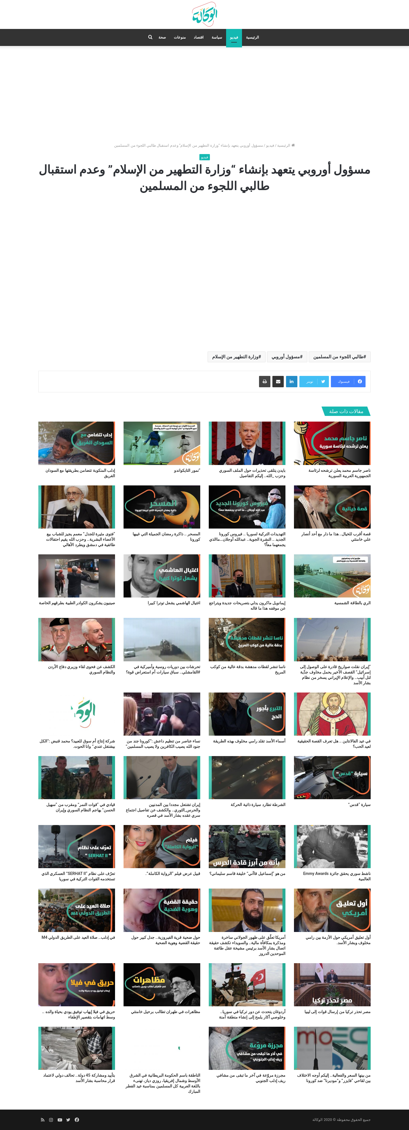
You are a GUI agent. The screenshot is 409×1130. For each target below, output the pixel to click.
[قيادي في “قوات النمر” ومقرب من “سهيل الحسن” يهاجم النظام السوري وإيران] (76, 777)
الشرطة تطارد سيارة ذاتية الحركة (258, 804)
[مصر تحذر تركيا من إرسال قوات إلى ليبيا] (332, 984)
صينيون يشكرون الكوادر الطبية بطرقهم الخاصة (77, 603)
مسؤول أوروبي (286, 356)
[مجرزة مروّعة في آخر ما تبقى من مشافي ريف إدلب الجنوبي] (247, 1048)
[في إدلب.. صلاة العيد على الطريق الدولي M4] (76, 910)
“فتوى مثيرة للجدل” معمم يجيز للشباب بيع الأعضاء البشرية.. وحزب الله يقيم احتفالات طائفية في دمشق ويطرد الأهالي (80, 539)
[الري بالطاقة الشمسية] (332, 575)
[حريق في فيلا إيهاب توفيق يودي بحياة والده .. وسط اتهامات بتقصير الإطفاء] (76, 984)
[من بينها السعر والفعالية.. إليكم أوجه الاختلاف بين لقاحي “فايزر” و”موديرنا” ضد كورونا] (332, 1048)
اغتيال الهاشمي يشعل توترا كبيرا (174, 603)
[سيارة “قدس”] (332, 777)
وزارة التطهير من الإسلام (235, 356)
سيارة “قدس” (359, 804)
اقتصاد (199, 37)
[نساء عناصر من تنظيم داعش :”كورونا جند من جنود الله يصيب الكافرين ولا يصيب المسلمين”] (162, 714)
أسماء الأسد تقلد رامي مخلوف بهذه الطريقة (249, 741)
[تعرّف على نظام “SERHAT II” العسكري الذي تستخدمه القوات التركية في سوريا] (76, 846)
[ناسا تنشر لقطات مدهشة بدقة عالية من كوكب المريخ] (247, 639)
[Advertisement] (204, 94)
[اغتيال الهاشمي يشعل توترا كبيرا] (162, 575)
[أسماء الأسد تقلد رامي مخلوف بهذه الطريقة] (247, 714)
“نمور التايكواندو (187, 470)
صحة (162, 37)
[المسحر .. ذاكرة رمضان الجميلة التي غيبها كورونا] (162, 507)
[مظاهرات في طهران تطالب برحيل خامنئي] (162, 984)
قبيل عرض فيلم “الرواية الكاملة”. (172, 873)
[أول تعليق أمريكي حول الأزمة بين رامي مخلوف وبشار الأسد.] (332, 910)
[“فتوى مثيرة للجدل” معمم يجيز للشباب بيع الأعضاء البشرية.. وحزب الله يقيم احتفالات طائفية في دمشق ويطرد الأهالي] (76, 507)
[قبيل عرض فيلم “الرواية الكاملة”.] (162, 846)
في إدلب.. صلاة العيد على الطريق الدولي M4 (78, 937)
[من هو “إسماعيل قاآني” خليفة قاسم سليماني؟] (247, 846)
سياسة (217, 37)
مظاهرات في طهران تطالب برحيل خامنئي (165, 1011)
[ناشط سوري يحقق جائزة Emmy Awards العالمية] (332, 846)
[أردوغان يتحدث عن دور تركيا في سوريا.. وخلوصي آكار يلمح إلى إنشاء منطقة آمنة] (247, 984)
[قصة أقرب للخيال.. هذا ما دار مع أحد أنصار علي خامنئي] (332, 507)
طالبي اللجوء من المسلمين (338, 356)
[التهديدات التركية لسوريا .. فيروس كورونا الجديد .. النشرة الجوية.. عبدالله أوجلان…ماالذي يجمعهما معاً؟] (247, 507)
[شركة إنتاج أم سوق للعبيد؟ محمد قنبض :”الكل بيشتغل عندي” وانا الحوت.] (76, 714)
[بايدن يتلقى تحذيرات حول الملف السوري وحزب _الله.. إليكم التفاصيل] (247, 443)
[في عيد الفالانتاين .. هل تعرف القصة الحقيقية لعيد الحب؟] (332, 714)
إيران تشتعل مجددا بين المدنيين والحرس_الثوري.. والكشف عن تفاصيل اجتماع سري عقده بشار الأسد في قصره (163, 810)
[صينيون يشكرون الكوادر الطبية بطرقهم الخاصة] (76, 575)
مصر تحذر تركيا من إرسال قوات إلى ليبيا (337, 1011)
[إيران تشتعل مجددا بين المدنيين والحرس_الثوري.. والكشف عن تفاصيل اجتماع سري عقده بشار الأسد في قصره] (162, 777)
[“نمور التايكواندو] (162, 443)
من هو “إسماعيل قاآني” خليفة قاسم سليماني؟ (247, 873)
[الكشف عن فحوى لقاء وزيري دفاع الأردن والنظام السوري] (76, 639)
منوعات (180, 37)
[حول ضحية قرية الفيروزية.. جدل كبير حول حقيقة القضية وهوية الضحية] (162, 910)
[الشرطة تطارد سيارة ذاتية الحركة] (247, 777)
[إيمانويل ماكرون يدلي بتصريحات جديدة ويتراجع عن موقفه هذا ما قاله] (247, 575)
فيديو (234, 37)
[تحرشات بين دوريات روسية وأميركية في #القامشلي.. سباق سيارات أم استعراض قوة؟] (162, 639)
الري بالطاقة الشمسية (352, 603)
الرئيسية (252, 37)
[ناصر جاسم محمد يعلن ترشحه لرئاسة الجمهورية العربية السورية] (332, 443)
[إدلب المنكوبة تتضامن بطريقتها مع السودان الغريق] (76, 443)
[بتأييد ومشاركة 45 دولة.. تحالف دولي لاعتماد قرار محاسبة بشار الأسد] (76, 1048)
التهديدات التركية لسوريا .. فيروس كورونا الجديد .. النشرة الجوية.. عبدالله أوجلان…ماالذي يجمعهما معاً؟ (247, 539)
